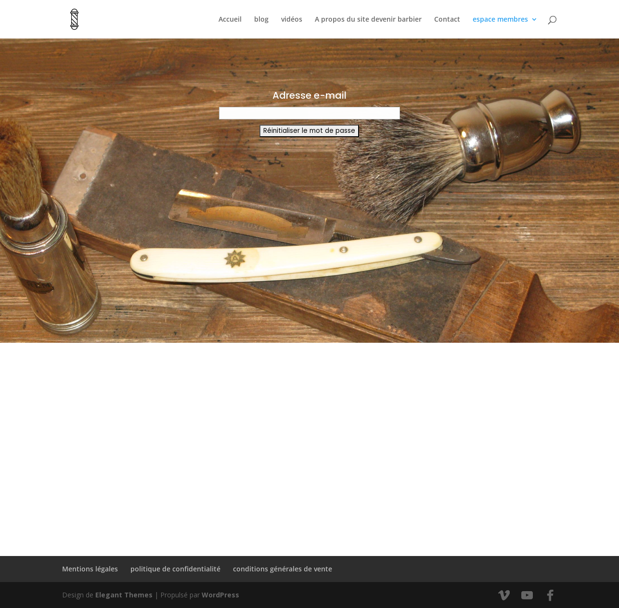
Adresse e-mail (309, 95)
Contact (447, 20)
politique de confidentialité (175, 568)
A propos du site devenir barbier (368, 20)
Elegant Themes (124, 594)
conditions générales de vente (282, 568)
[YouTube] (527, 595)
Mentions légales (90, 568)
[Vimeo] (504, 595)
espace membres (500, 20)
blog (261, 20)
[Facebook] (550, 595)
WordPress (220, 594)
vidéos (291, 20)
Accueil (230, 20)
